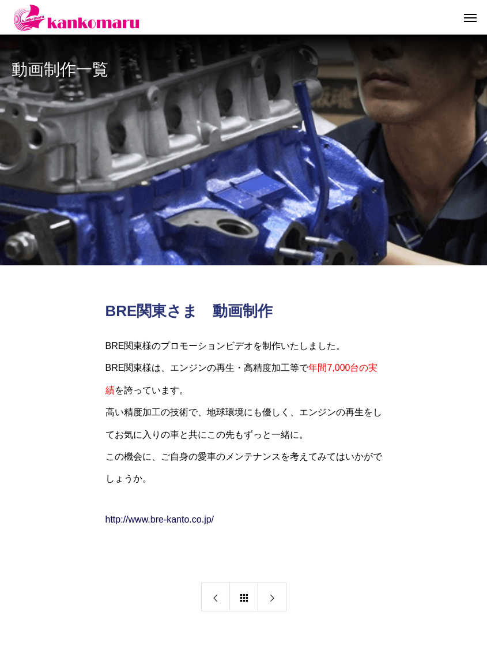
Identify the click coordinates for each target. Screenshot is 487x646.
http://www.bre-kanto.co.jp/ (159, 519)
